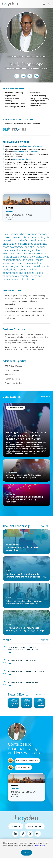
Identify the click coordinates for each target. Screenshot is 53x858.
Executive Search (15, 57)
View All (44, 396)
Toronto (11, 211)
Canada (44, 68)
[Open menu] (43, 3)
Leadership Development (15, 103)
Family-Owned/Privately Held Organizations (39, 100)
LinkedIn (15, 834)
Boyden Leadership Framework (6, 128)
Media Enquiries (35, 826)
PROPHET (19, 128)
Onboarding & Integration (15, 107)
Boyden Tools (10, 96)
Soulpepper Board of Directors (26, 151)
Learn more (39, 845)
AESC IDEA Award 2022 (22, 159)
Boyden (10, 4)
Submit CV (15, 826)
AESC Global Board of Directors (30, 146)
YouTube (38, 834)
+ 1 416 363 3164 (23, 767)
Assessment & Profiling (14, 92)
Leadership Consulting (35, 57)
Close (26, 853)
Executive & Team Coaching (12, 100)
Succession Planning (38, 96)
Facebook (23, 834)
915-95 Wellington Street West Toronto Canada (19, 217)
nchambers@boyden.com (27, 760)
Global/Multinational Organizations (38, 104)
